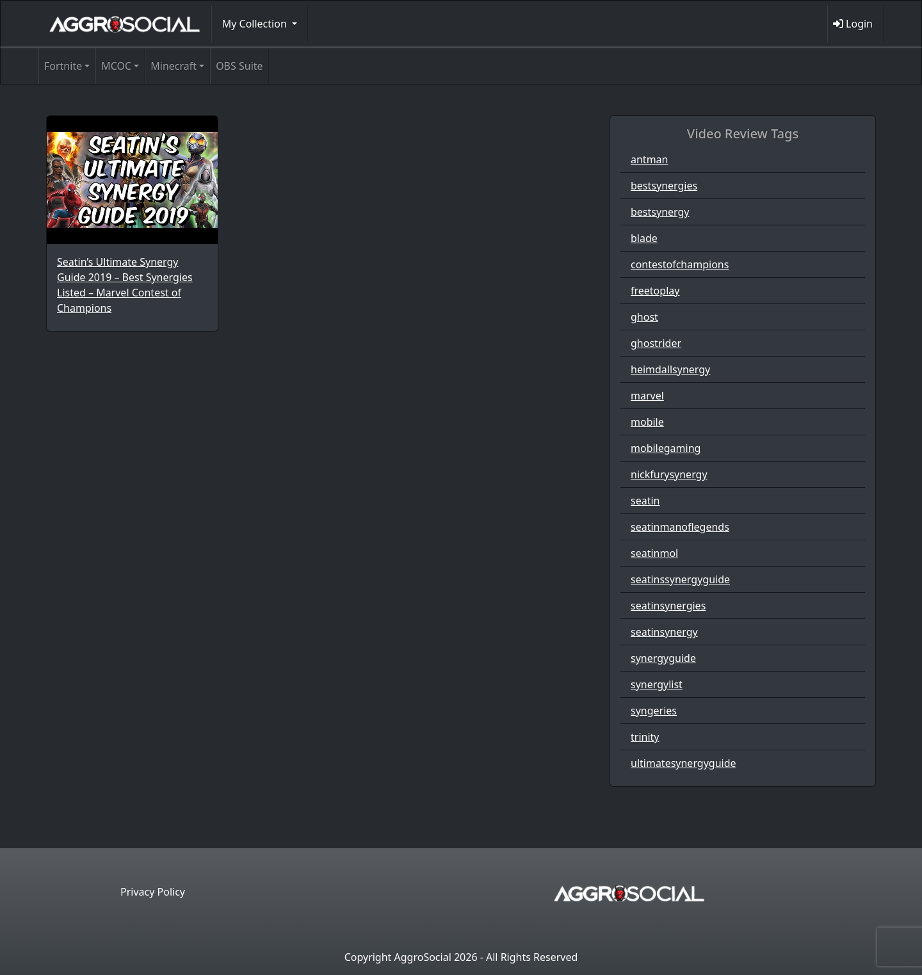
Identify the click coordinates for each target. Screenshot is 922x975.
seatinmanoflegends (680, 527)
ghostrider (656, 343)
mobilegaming (665, 448)
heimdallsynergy (670, 369)
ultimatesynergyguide (683, 763)
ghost (644, 317)
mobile (647, 422)
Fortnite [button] (63, 66)
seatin (645, 501)
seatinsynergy (664, 632)
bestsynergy (660, 212)
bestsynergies (664, 186)
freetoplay (655, 291)
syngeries (654, 711)
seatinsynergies (668, 606)
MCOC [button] (116, 66)
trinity (645, 737)
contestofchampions (680, 264)
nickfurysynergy (669, 474)
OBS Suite (239, 66)
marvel (647, 396)
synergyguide (663, 658)
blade (644, 238)
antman (649, 159)
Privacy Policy (152, 892)
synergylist (657, 684)
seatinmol (654, 553)
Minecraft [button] (173, 66)
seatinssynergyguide (680, 579)
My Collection (255, 24)
